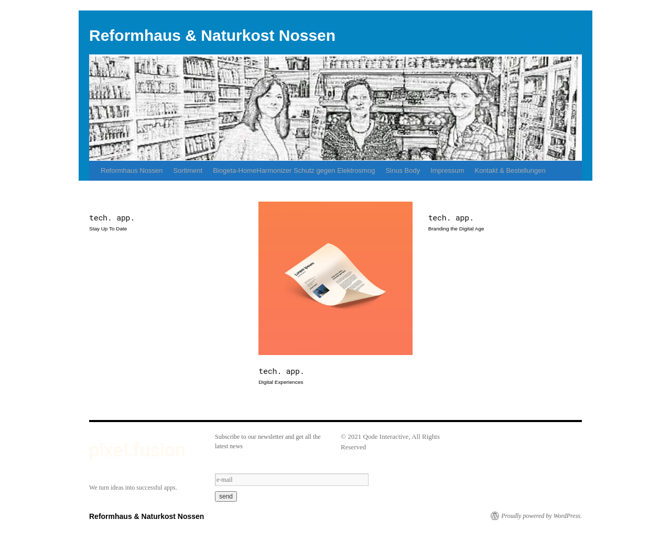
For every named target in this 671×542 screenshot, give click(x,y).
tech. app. (112, 217)
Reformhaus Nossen (132, 170)
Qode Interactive (385, 436)
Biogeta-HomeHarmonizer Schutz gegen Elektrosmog (294, 170)
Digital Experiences (280, 382)
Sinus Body (402, 170)
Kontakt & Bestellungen (509, 170)
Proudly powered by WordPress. (541, 515)
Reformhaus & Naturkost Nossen (212, 35)
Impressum (447, 170)
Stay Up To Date (108, 228)
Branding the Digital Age (456, 228)
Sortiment (188, 170)
